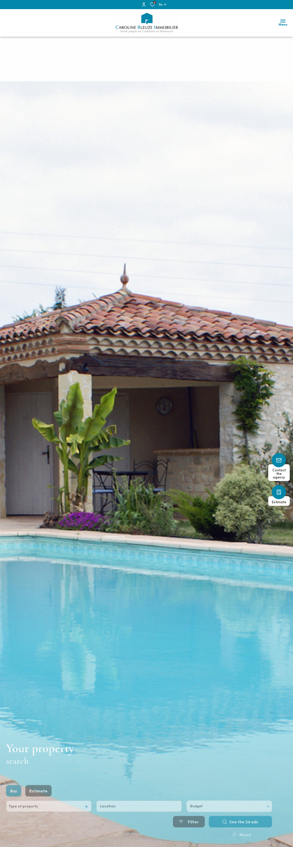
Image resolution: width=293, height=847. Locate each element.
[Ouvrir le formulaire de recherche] (189, 831)
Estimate (38, 800)
